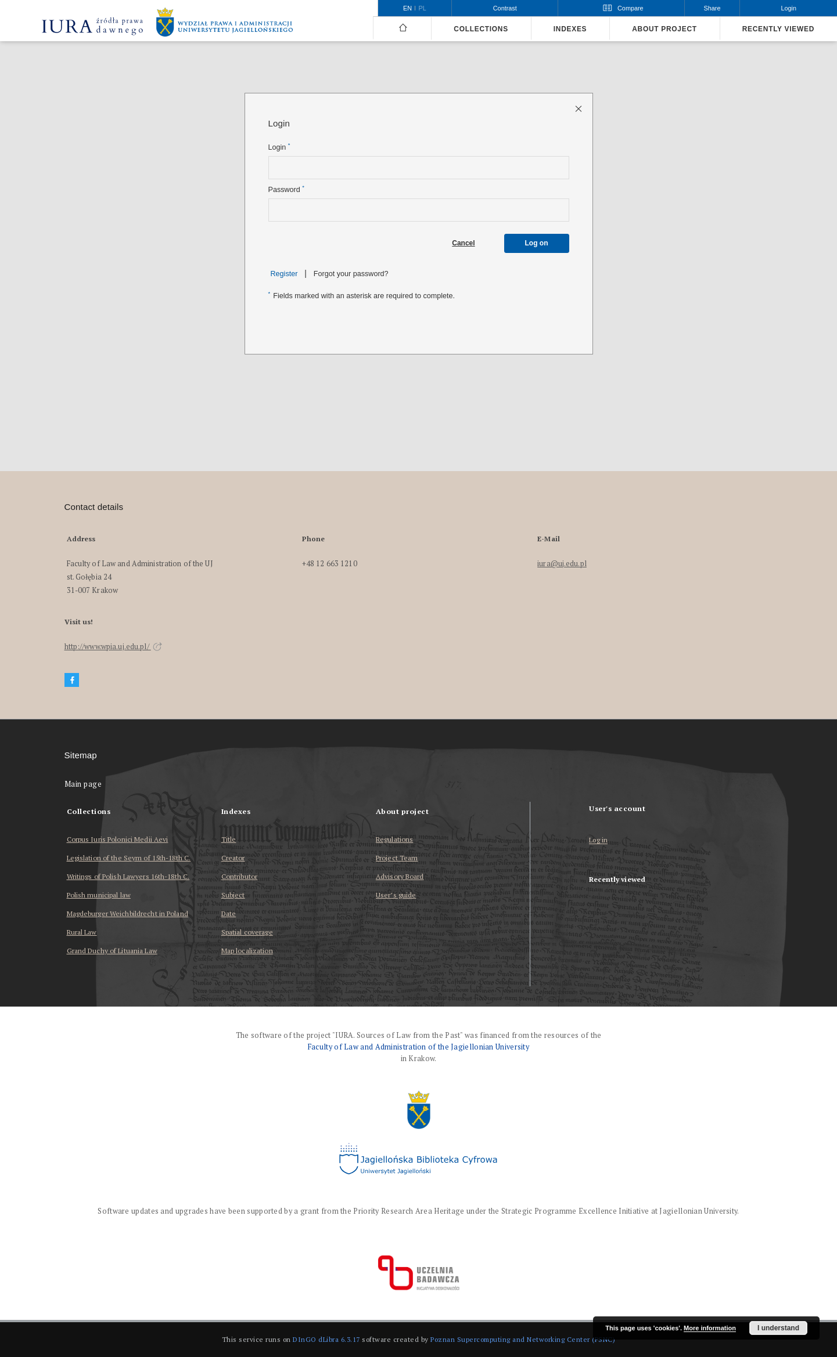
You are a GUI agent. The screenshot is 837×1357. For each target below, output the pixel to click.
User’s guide (396, 895)
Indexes (570, 29)
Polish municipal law (99, 895)
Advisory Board (400, 876)
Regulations (394, 839)
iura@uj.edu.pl (562, 564)
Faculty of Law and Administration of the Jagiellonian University (418, 1047)
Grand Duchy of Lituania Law (112, 950)
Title (228, 839)
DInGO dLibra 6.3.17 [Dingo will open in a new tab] (326, 1339)
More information (710, 1328)
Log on (536, 243)
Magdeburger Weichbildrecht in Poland (127, 913)
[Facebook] (72, 680)
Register (284, 274)
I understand (778, 1328)
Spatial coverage (247, 932)
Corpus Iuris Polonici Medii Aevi (117, 839)
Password (286, 189)
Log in (598, 840)
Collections (481, 29)
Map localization (247, 950)
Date (228, 913)
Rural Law (82, 932)
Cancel (463, 243)
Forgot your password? (351, 274)
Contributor (239, 876)
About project (664, 29)
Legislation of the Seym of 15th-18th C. (129, 857)
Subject (233, 895)
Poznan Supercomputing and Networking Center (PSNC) (522, 1339)
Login (279, 147)
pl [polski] (422, 8)
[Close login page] (579, 108)
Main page (83, 784)
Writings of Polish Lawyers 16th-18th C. (128, 876)
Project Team (397, 857)
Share (712, 8)
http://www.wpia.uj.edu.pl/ (113, 647)
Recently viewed (778, 29)
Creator (233, 857)
